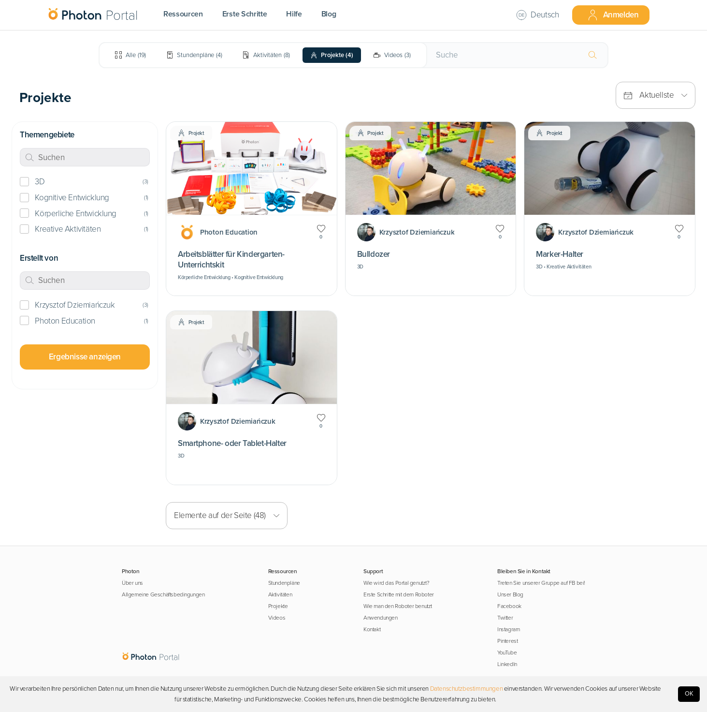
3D (39, 182)
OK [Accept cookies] (689, 693)
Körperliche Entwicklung (75, 213)
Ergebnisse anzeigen (85, 357)
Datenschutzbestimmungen (466, 689)
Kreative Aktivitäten (68, 229)
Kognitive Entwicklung (72, 198)
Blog (328, 14)
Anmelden (612, 15)
